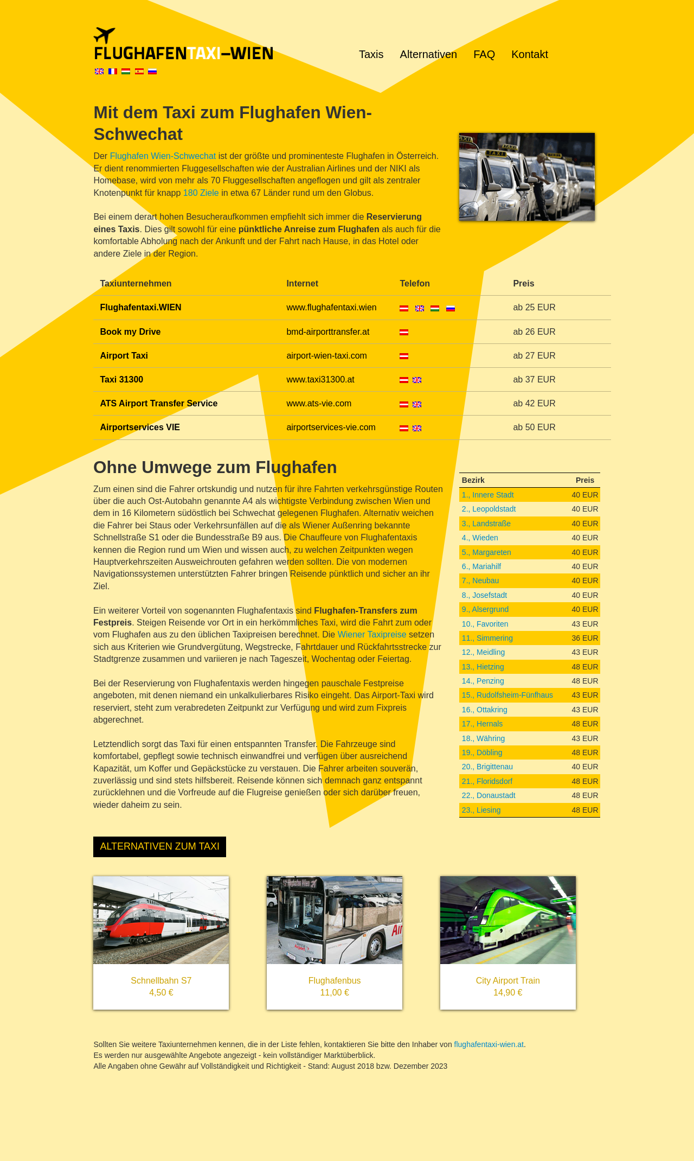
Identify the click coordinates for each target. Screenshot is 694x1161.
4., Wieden (480, 537)
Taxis (371, 54)
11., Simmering (487, 638)
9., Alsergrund (485, 609)
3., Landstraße (486, 523)
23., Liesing (481, 810)
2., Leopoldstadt (489, 509)
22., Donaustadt (489, 795)
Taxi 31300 (121, 379)
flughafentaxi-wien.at (489, 1044)
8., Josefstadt (484, 595)
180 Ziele (201, 192)
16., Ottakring (484, 709)
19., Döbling (482, 752)
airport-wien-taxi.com (326, 355)
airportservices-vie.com (330, 427)
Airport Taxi (124, 355)
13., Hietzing (483, 666)
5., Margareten (486, 552)
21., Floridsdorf (487, 781)
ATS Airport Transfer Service (158, 403)
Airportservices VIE (140, 427)
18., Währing (483, 738)
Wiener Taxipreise (372, 634)
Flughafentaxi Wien (216, 43)
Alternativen (429, 54)
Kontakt (529, 54)
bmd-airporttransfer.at (327, 331)
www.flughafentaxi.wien (331, 307)
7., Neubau (480, 580)
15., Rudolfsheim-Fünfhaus (507, 695)
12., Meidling (483, 652)
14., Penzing (483, 681)
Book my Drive (130, 331)
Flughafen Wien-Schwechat (163, 156)
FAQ (484, 54)
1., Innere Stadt (488, 494)
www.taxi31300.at (320, 379)
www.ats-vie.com (318, 403)
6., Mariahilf (481, 566)
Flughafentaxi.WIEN (140, 307)
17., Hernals (482, 723)
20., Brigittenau (487, 766)
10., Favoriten (485, 624)
